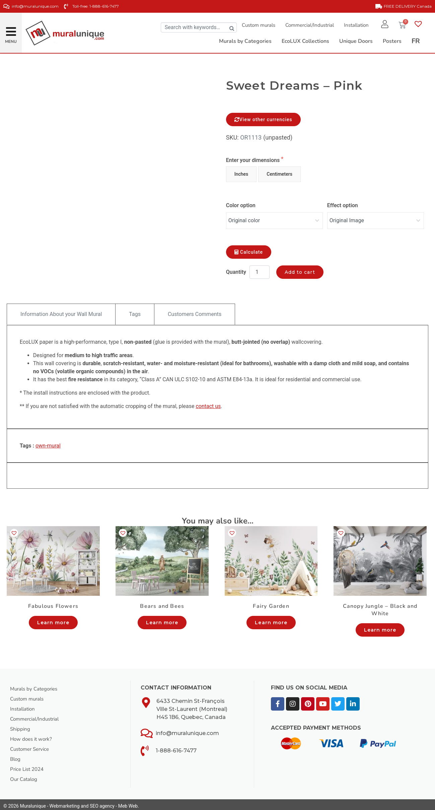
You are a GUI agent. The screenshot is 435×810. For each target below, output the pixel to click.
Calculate (248, 249)
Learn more (53, 620)
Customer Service (31, 746)
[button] (11, 29)
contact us (208, 403)
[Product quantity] (259, 269)
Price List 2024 (28, 766)
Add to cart (300, 269)
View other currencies (263, 119)
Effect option (342, 205)
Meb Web (128, 803)
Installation (353, 25)
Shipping (20, 726)
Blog (15, 756)
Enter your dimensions (253, 160)
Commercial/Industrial (307, 25)
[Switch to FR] (416, 41)
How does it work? (32, 736)
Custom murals (256, 25)
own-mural (48, 442)
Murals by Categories (36, 686)
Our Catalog (24, 776)
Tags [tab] (135, 311)
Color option (241, 205)
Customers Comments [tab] (194, 311)
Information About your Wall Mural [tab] (61, 311)
